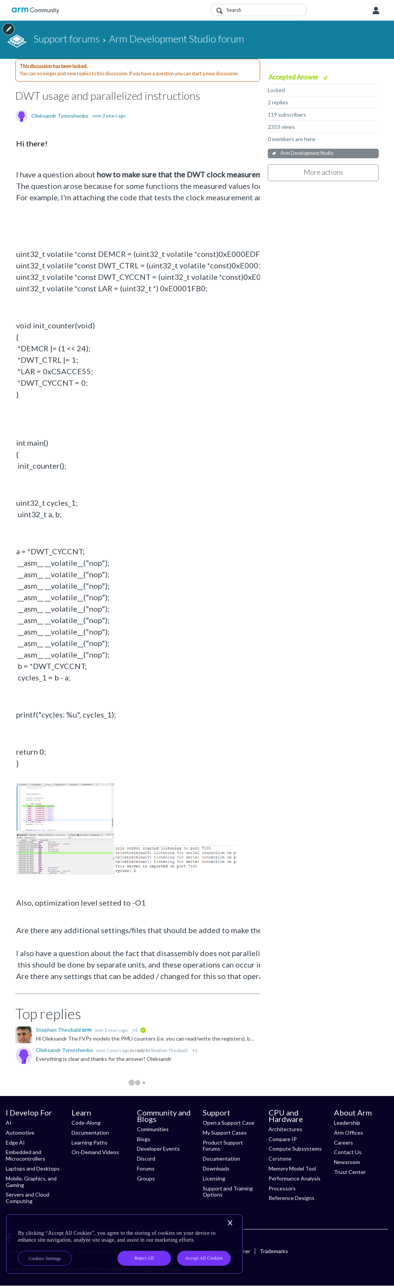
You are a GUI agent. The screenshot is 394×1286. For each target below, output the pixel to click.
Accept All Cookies (204, 1258)
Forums (146, 1168)
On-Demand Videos (95, 1152)
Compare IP (283, 1139)
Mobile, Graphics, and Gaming (31, 1181)
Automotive (20, 1132)
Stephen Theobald (59, 1029)
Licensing (214, 1178)
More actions (323, 172)
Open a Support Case (228, 1122)
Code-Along (86, 1122)
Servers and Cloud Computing (27, 1197)
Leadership (347, 1122)
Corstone (280, 1158)
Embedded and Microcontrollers (25, 1155)
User (376, 11)
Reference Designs (291, 1198)
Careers (343, 1142)
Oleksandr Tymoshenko (59, 116)
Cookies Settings (45, 1258)
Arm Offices (348, 1132)
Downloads (216, 1168)
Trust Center (350, 1172)
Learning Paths (89, 1142)
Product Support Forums (223, 1145)
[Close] (229, 1223)
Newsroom (347, 1162)
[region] (124, 1244)
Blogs (143, 1139)
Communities (153, 1129)
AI (8, 1122)
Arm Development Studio (306, 153)
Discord (146, 1158)
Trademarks (274, 1251)
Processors (282, 1188)
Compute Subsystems (295, 1148)
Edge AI (15, 1142)
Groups (146, 1178)
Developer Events (158, 1148)
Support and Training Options (228, 1191)
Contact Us (347, 1152)
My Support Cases (225, 1132)
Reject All (144, 1258)
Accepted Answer (294, 77)
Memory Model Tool (292, 1168)
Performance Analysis (295, 1178)
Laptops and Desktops (33, 1168)
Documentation (90, 1132)
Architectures (285, 1129)
